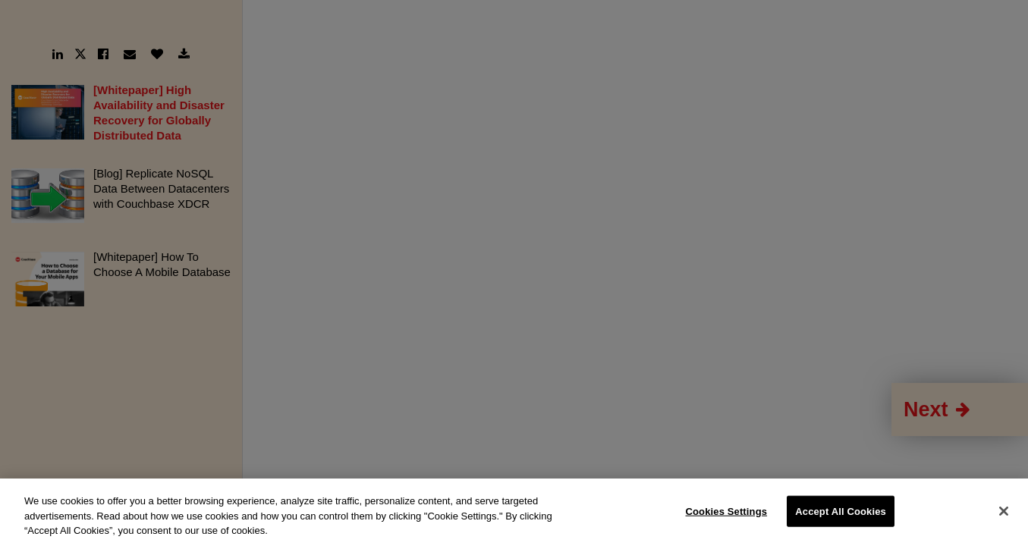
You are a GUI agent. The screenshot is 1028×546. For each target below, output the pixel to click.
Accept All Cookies (840, 510)
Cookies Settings (727, 510)
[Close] (1003, 511)
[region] (514, 512)
